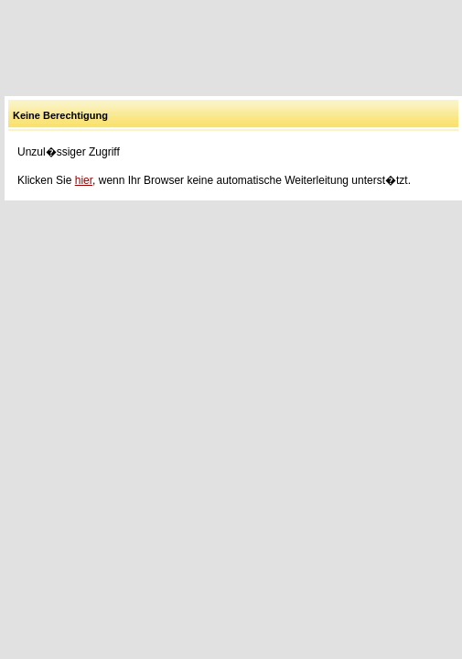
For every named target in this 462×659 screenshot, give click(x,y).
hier (83, 180)
